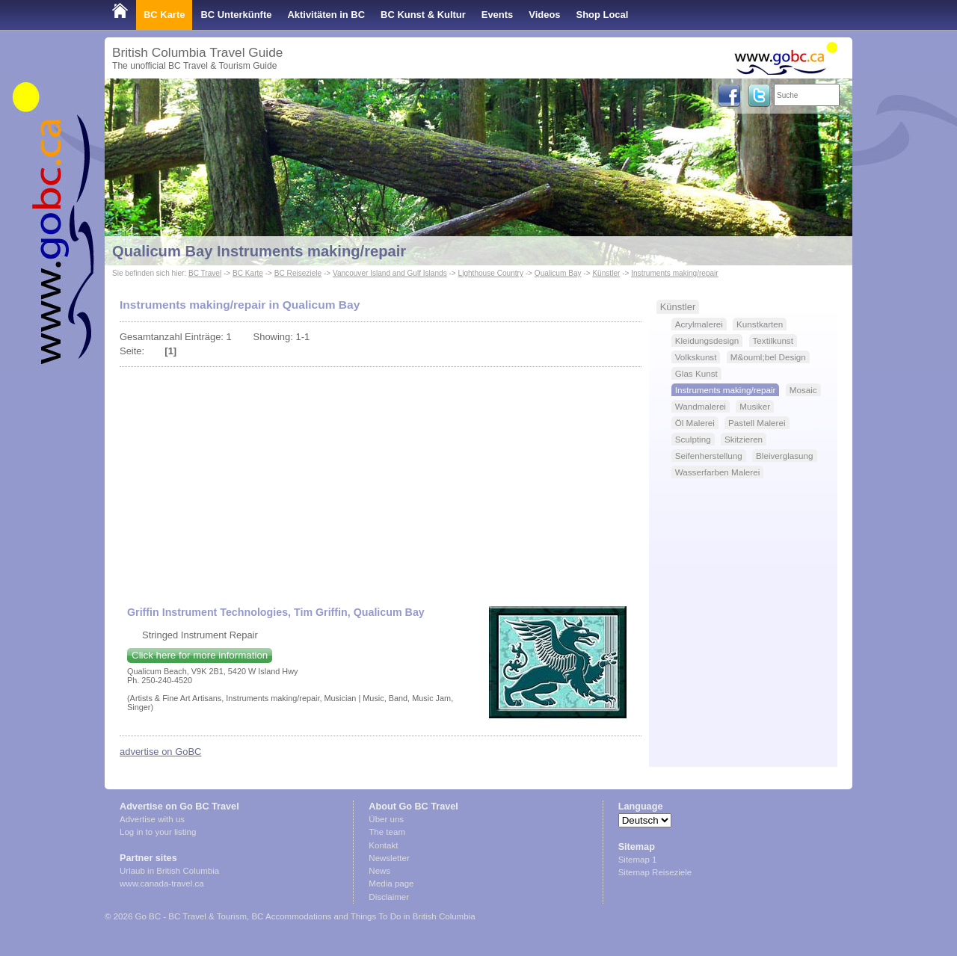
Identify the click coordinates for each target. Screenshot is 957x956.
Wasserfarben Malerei (717, 472)
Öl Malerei (695, 423)
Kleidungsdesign (707, 340)
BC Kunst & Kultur (423, 14)
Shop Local (602, 14)
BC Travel (204, 273)
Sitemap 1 (637, 859)
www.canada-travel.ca (162, 883)
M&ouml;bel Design (768, 357)
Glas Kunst (696, 373)
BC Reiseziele (297, 273)
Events (497, 14)
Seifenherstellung (708, 455)
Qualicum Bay (558, 273)
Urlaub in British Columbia (169, 870)
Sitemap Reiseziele (655, 872)
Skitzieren (743, 439)
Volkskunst (696, 357)
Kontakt (383, 845)
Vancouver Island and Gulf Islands (390, 273)
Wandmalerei (700, 406)
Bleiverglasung (784, 455)
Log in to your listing (158, 831)
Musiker (754, 406)
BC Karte (164, 14)
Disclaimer (389, 896)
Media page (391, 883)
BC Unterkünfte (235, 14)
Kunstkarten (759, 324)
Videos (544, 14)
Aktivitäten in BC (326, 14)
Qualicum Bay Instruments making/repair (259, 251)
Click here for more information (200, 655)
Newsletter (389, 858)
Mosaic (803, 390)
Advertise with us (152, 819)
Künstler (606, 273)
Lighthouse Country (490, 273)
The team (387, 831)
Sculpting (693, 439)
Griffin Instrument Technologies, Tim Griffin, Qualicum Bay (276, 612)
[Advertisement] (380, 479)
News (379, 870)
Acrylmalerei (699, 324)
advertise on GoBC (160, 751)
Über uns (386, 819)
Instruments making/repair (674, 273)
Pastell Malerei (756, 423)
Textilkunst (773, 340)
